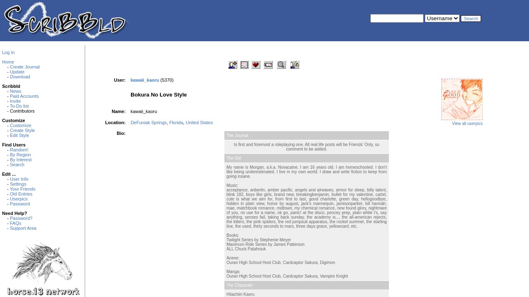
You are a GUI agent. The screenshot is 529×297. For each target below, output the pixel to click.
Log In (8, 52)
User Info (19, 179)
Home (8, 61)
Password (20, 203)
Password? (21, 218)
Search (17, 164)
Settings (18, 184)
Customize (20, 125)
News (15, 91)
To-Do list (19, 106)
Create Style (22, 130)
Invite (15, 101)
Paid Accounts (24, 96)
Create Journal (25, 66)
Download (20, 76)
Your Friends (23, 188)
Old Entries (21, 193)
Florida (176, 122)
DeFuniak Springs (149, 122)
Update (17, 71)
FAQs (15, 223)
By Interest (21, 159)
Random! (19, 149)
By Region (20, 154)
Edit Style (19, 135)
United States (199, 122)
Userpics (19, 198)
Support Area (23, 228)
